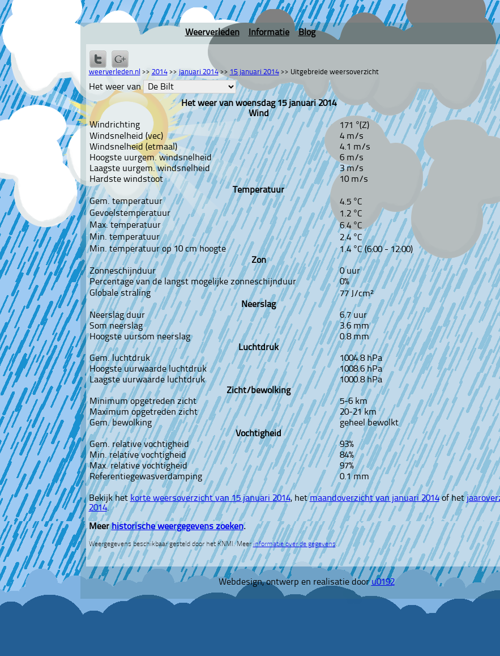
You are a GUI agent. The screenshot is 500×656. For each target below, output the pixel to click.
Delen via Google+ (120, 59)
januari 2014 (199, 72)
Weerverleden (212, 32)
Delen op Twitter (98, 59)
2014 (160, 72)
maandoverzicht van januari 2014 (374, 498)
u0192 (383, 582)
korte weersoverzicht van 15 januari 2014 (210, 498)
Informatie (269, 32)
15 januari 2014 (254, 72)
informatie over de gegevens (294, 544)
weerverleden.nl (114, 72)
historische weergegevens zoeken (177, 526)
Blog (306, 32)
